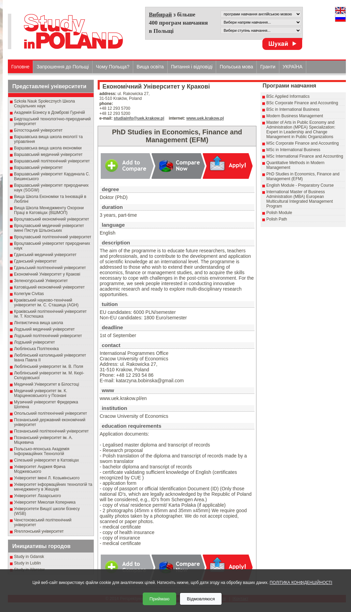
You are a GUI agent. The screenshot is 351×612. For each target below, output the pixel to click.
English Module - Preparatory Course (300, 185)
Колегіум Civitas (29, 293)
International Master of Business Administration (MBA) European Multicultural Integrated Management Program (299, 199)
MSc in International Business (293, 149)
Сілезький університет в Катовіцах (46, 460)
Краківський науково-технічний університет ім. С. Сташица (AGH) (46, 302)
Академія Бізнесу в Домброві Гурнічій (49, 112)
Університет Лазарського (37, 495)
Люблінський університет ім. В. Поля (48, 366)
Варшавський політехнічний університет (52, 161)
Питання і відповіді (192, 66)
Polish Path (276, 219)
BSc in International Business (293, 109)
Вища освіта (150, 66)
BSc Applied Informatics (288, 96)
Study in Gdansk (29, 556)
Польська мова (236, 66)
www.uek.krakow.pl (205, 118)
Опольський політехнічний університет (50, 413)
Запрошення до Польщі (63, 66)
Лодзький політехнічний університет (48, 335)
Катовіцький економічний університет (49, 287)
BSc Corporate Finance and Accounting (302, 103)
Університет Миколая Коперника (44, 502)
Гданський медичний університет (45, 254)
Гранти (267, 66)
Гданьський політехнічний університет (50, 267)
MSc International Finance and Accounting (304, 156)
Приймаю (159, 598)
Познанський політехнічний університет (51, 431)
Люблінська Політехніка (36, 348)
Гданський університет (35, 261)
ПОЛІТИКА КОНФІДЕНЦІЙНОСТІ (301, 582)
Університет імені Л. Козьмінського (47, 478)
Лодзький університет (34, 342)
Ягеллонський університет (39, 531)
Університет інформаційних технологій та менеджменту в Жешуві (53, 487)
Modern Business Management (294, 116)
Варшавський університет (38, 167)
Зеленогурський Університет (41, 280)
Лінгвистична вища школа (38, 322)
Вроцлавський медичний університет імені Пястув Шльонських (49, 228)
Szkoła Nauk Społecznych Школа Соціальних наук (44, 103)
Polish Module (279, 212)
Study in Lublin (27, 563)
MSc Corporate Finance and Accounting (302, 143)
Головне (20, 66)
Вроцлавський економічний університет (51, 219)
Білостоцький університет (38, 130)
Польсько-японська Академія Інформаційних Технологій (41, 451)
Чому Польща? (112, 66)
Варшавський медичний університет (48, 154)
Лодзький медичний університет (44, 329)
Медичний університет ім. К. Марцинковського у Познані (40, 393)
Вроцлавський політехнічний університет (52, 237)
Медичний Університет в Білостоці (46, 384)
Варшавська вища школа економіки (48, 148)
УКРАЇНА (293, 66)
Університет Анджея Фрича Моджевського (40, 469)
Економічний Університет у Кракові (47, 274)
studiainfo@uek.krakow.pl (139, 118)
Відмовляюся (201, 598)
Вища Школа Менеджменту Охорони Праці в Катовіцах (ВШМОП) (49, 210)
